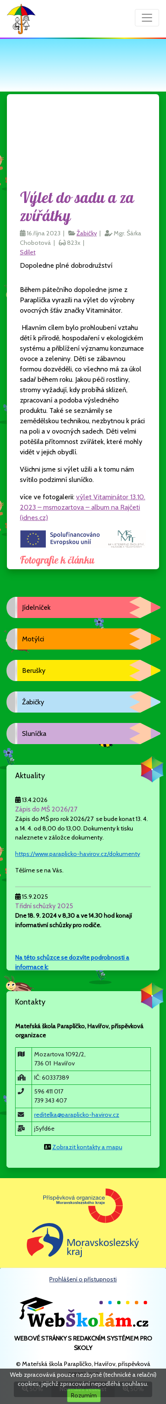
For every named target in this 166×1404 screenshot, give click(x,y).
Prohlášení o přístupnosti (83, 1279)
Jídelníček (36, 607)
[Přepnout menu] (147, 17)
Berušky (33, 670)
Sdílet (27, 252)
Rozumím (84, 1395)
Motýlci (33, 639)
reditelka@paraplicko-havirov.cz (76, 1115)
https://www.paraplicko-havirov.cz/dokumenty (77, 854)
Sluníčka (34, 733)
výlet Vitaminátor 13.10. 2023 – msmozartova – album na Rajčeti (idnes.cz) (82, 507)
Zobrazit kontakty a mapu (87, 1147)
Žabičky (87, 233)
